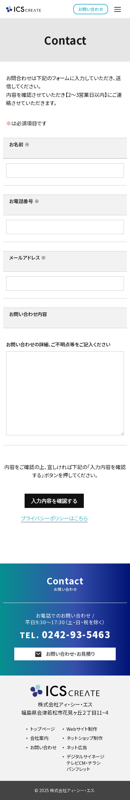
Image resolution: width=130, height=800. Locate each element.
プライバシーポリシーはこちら (54, 518)
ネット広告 (77, 747)
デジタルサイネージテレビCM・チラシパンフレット (85, 762)
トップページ (42, 729)
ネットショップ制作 (85, 738)
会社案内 (39, 738)
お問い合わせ (90, 9)
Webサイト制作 (82, 729)
